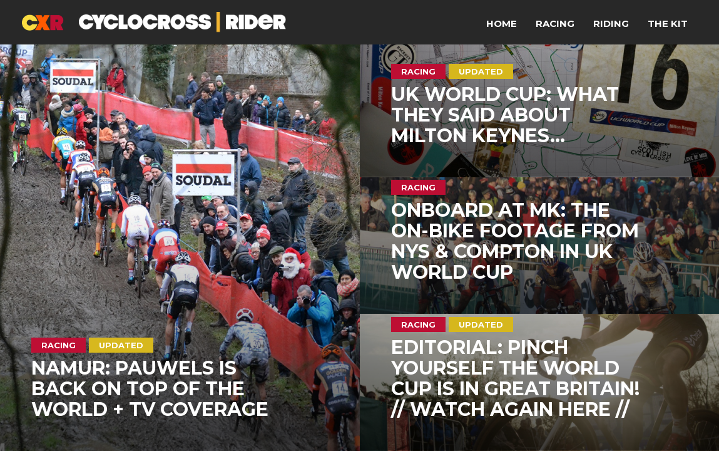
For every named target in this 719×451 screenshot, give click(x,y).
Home (501, 23)
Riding (611, 23)
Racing (555, 23)
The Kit (668, 23)
